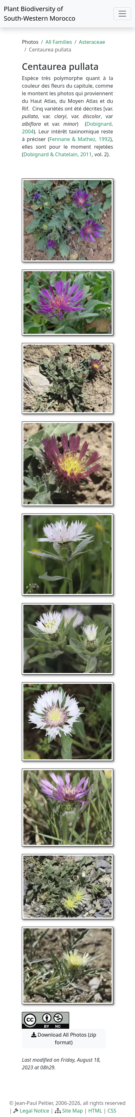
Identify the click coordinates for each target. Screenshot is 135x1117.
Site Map (72, 1110)
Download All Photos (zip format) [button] (63, 1038)
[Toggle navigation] (122, 13)
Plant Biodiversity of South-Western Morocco (39, 13)
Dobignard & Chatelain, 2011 (57, 154)
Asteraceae (92, 41)
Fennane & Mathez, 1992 (79, 139)
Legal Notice (34, 1110)
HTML (95, 1110)
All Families (59, 41)
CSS (111, 1110)
